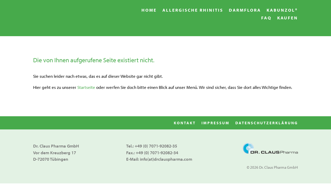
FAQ (266, 18)
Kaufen (287, 18)
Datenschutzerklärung (266, 123)
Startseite (86, 87)
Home (149, 10)
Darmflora (245, 10)
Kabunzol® (282, 10)
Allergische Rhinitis (192, 10)
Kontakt (185, 123)
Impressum (215, 123)
